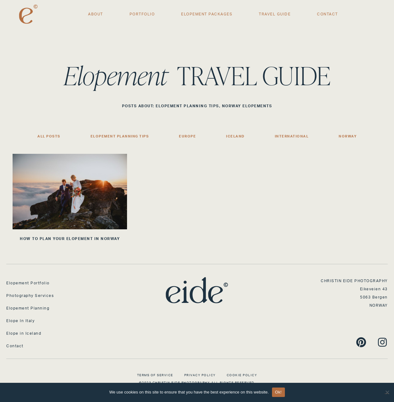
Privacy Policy (200, 375)
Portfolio (142, 14)
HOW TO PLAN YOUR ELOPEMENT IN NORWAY (70, 239)
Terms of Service (155, 375)
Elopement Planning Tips (187, 106)
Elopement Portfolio (28, 283)
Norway (348, 136)
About (95, 14)
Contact (327, 14)
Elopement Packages (206, 14)
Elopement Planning (27, 308)
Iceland (235, 136)
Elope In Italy (20, 321)
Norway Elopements (247, 106)
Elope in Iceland (23, 333)
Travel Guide (275, 14)
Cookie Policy (242, 375)
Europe (187, 136)
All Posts (48, 136)
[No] (387, 391)
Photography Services (30, 296)
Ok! (278, 392)
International (292, 136)
